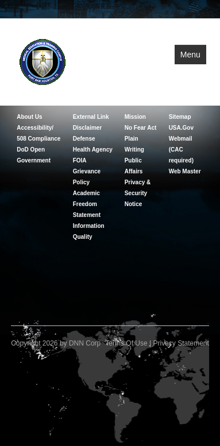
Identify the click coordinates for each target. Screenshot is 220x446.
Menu (190, 54)
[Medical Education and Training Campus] (42, 61)
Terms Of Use (126, 343)
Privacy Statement (181, 343)
